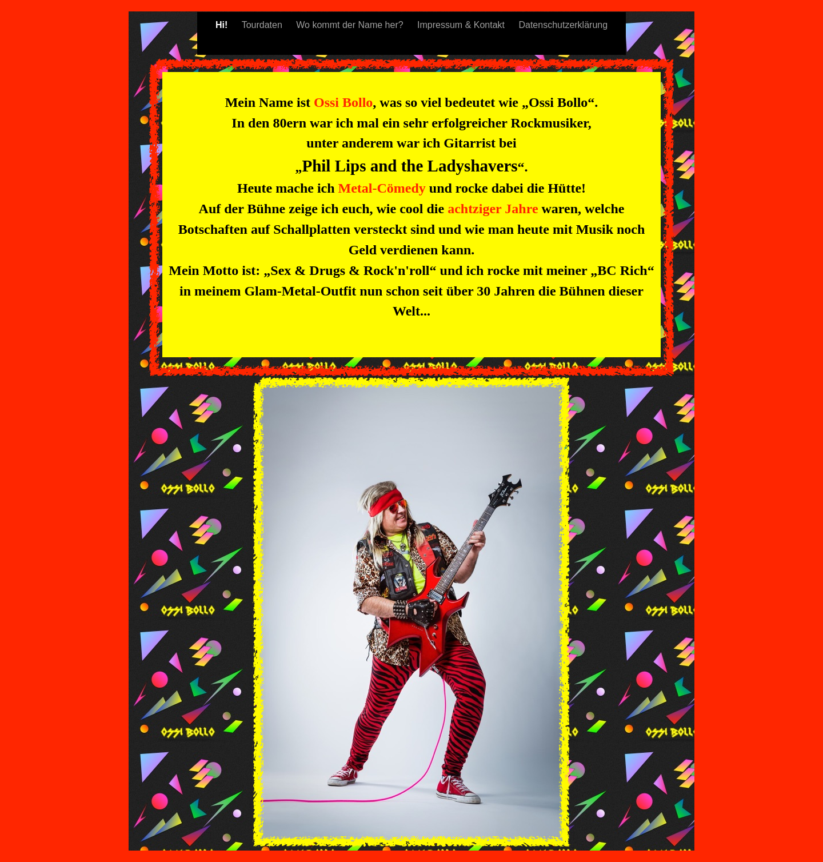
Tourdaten (263, 25)
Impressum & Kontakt (462, 25)
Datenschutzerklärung (563, 25)
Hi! (222, 25)
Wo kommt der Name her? (351, 25)
